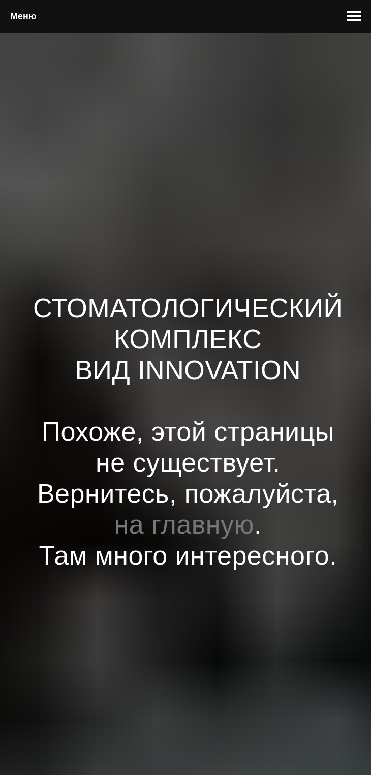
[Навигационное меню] (354, 16)
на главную (184, 524)
